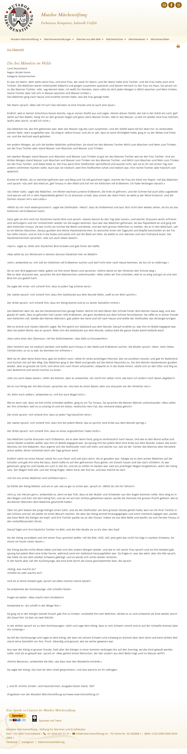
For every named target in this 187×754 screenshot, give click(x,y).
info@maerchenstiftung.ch (90, 733)
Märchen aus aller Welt (90, 39)
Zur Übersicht (15, 49)
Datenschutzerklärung (51, 742)
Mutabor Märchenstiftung (26, 39)
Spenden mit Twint (50, 720)
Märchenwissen (138, 39)
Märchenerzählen (160, 39)
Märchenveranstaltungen (59, 39)
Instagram (28, 742)
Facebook (11, 742)
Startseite (6, 39)
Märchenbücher (116, 39)
